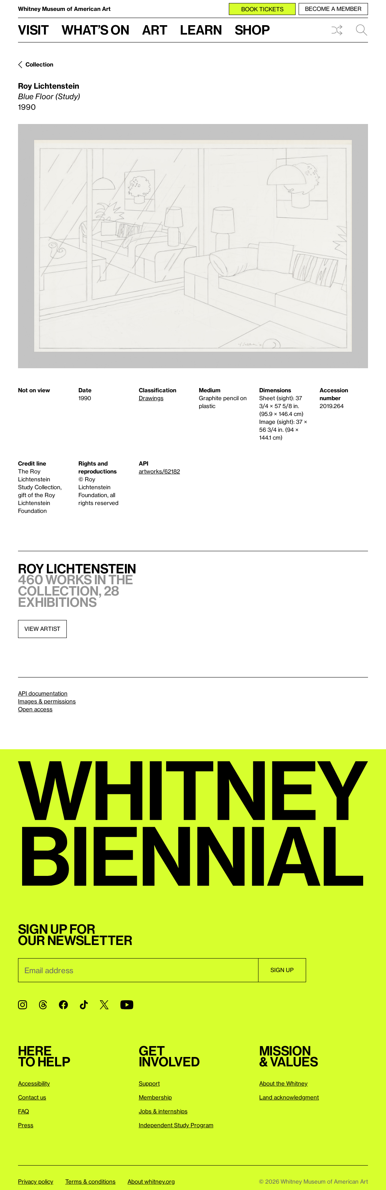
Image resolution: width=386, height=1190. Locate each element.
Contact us (32, 1097)
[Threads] (43, 1004)
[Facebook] (63, 1004)
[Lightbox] (193, 246)
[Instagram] (22, 1004)
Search (362, 30)
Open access (35, 709)
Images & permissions (47, 701)
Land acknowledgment (289, 1097)
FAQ (23, 1111)
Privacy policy (35, 1181)
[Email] (138, 970)
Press (25, 1125)
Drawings (151, 398)
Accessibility (34, 1083)
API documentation (43, 693)
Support (149, 1083)
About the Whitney (283, 1083)
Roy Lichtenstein (48, 85)
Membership (155, 1097)
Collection (39, 64)
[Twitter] (104, 1004)
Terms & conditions (90, 1181)
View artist (42, 628)
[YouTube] (126, 1004)
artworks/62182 (159, 471)
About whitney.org (151, 1181)
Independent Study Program (176, 1125)
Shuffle (337, 30)
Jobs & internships (163, 1111)
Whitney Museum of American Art (64, 8)
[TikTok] (84, 1004)
